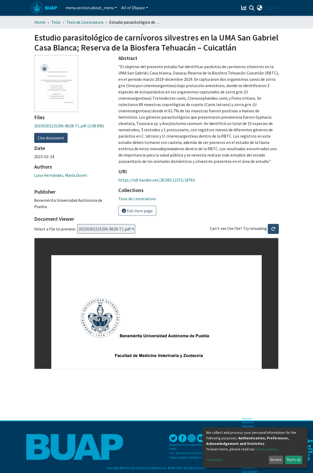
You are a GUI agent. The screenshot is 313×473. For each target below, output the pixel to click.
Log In (270, 8)
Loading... (106, 229)
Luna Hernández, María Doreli (60, 175)
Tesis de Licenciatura (84, 22)
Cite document (51, 137)
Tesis (55, 22)
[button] (259, 8)
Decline (276, 459)
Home (40, 22)
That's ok (293, 459)
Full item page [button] (137, 210)
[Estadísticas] (244, 8)
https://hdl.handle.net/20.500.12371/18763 (156, 180)
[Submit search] (251, 8)
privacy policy (266, 449)
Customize (214, 459)
